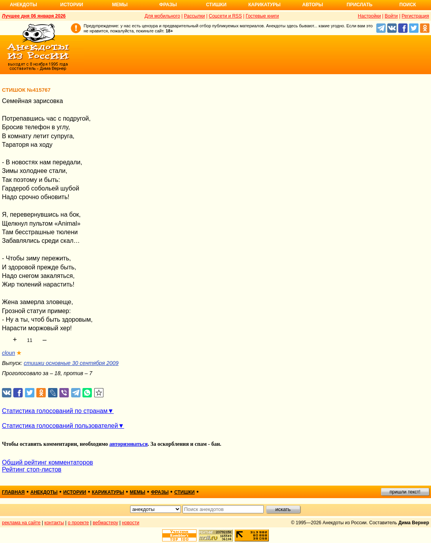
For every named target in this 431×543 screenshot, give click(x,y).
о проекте (78, 522)
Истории (71, 4)
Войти (391, 16)
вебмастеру (105, 522)
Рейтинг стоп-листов (31, 469)
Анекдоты (23, 4)
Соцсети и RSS (225, 16)
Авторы (312, 4)
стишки (184, 492)
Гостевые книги (262, 16)
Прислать (359, 4)
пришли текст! (405, 492)
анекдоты (44, 492)
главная (13, 492)
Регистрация (415, 16)
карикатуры (108, 492)
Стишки (216, 4)
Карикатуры (264, 4)
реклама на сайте (21, 522)
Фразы (168, 4)
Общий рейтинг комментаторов (47, 462)
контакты (54, 522)
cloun (8, 353)
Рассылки (194, 16)
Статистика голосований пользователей (60, 425)
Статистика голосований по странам (54, 411)
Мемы (120, 4)
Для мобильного (162, 16)
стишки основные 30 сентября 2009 (71, 363)
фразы (159, 492)
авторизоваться (128, 444)
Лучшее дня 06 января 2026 (34, 16)
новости (130, 522)
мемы (137, 492)
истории (74, 492)
